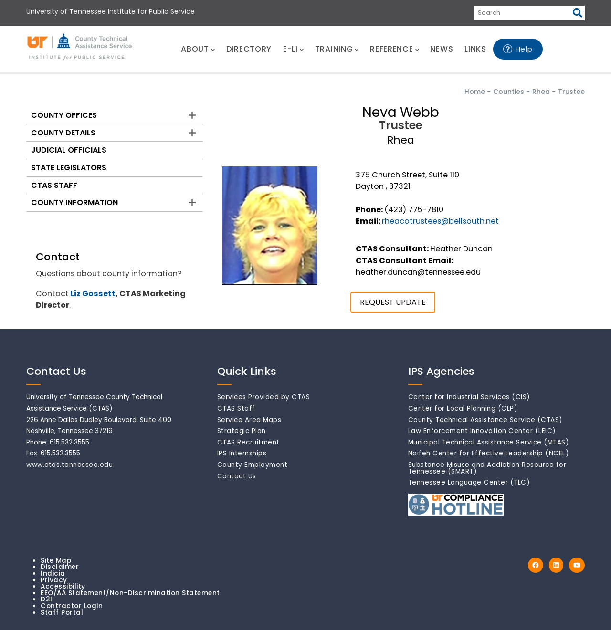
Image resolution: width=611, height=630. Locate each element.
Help (524, 49)
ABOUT (197, 48)
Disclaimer (60, 566)
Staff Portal (62, 612)
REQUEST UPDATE (393, 302)
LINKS (475, 48)
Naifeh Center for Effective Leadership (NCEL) (488, 453)
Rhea (541, 91)
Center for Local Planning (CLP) (463, 408)
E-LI (293, 48)
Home (474, 91)
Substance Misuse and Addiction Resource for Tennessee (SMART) (487, 468)
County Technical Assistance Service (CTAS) (485, 419)
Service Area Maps (249, 419)
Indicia (53, 573)
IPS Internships (242, 453)
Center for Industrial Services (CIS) (469, 397)
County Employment (252, 464)
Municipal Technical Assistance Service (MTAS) (488, 442)
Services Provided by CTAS (263, 397)
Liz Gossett (93, 293)
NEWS (441, 48)
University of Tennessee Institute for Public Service (110, 11)
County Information (74, 202)
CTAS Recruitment (248, 442)
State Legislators (68, 167)
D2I (47, 599)
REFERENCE (394, 48)
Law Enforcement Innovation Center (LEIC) (482, 430)
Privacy (54, 580)
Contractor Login (72, 605)
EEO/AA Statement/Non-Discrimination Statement (130, 593)
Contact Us (236, 476)
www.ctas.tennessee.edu (69, 464)
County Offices (64, 115)
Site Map (56, 560)
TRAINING (336, 48)
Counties (508, 91)
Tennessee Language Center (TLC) (469, 482)
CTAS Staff (54, 185)
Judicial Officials (68, 150)
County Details (63, 132)
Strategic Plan (241, 430)
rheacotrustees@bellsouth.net (440, 221)
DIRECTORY (249, 48)
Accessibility (63, 586)
